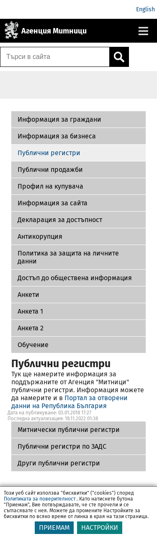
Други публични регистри (59, 463)
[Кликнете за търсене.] (119, 56)
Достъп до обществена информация (75, 278)
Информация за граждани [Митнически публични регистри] (59, 119)
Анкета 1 (30, 311)
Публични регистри (49, 153)
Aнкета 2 (31, 328)
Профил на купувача (50, 186)
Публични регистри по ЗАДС (62, 446)
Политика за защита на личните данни (68, 257)
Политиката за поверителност (39, 499)
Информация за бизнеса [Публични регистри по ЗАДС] (57, 136)
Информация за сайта (53, 203)
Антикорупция (40, 236)
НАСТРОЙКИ (99, 527)
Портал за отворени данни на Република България (69, 402)
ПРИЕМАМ (54, 527)
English (145, 9)
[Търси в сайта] (54, 56)
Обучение (33, 345)
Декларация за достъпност (60, 220)
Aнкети (28, 295)
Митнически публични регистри (69, 430)
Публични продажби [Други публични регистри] (50, 170)
